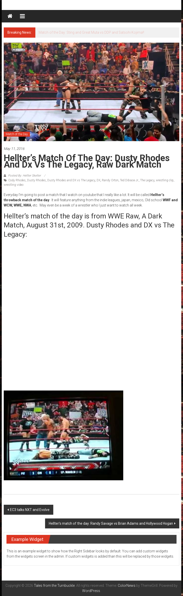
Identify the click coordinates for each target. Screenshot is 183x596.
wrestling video (13, 185)
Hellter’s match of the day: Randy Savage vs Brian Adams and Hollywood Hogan (111, 523)
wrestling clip (165, 180)
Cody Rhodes (17, 180)
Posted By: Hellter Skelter (24, 175)
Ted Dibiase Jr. (129, 180)
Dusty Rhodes (36, 180)
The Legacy (147, 180)
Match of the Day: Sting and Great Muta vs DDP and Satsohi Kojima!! (91, 32)
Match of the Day (17, 134)
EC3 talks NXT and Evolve (30, 510)
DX (98, 180)
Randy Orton (110, 180)
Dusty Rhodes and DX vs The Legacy (71, 180)
